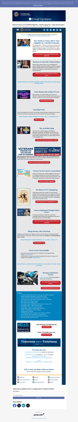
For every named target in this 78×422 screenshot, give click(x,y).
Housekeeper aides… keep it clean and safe (31, 305)
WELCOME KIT (42, 36)
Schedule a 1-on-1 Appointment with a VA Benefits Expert (39, 361)
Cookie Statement (37, 5)
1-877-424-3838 (44, 357)
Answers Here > (29, 254)
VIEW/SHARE (31, 36)
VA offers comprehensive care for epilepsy (31, 310)
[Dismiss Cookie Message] (76, 1)
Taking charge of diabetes (27, 311)
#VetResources (24, 34)
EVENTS (36, 36)
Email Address (16, 391)
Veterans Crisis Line (29, 354)
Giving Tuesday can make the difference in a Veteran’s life (34, 298)
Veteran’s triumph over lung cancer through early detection (35, 316)
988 (36, 354)
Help (45, 418)
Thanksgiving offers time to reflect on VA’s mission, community (35, 312)
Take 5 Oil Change (44, 277)
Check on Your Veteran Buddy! (39, 250)
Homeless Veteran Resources (33, 357)
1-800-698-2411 (36, 352)
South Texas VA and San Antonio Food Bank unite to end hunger (36, 299)
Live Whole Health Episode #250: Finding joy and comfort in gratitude (37, 295)
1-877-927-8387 (42, 356)
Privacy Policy (34, 418)
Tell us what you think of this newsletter (39, 369)
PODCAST (48, 36)
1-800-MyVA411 (28, 352)
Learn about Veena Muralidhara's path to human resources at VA (36, 304)
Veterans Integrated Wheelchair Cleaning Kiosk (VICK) (34, 296)
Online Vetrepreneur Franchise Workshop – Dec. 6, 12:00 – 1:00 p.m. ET (39, 239)
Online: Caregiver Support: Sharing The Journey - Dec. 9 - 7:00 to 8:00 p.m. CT (39, 116)
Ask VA (39, 360)
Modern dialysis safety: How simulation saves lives (33, 308)
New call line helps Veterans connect (29, 301)
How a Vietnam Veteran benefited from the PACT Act (33, 314)
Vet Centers (35, 356)
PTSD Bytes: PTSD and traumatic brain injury (31, 307)
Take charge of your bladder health (29, 302)
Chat (44, 354)
